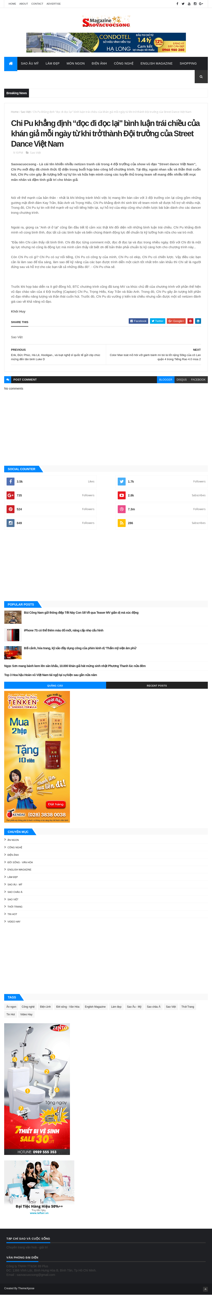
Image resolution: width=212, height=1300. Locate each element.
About (24, 3)
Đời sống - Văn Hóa (20, 867)
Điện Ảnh (99, 64)
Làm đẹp (12, 882)
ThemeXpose (26, 1293)
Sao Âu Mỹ (30, 64)
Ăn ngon (13, 845)
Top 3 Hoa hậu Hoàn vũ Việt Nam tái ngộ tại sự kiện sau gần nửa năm (50, 680)
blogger (165, 385)
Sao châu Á (14, 897)
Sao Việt (26, 113)
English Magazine (157, 64)
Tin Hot (12, 919)
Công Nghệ (124, 64)
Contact (37, 3)
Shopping (188, 64)
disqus (182, 385)
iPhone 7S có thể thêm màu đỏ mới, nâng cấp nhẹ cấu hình (63, 635)
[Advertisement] (106, 571)
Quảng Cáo (55, 690)
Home (12, 3)
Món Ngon (76, 64)
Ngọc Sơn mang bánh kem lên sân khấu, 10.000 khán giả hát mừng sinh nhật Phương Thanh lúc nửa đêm (75, 671)
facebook (198, 385)
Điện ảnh (13, 860)
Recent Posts (157, 690)
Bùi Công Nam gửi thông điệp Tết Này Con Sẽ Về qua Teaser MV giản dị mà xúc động (81, 618)
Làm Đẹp (53, 64)
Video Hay (13, 926)
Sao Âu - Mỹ (14, 889)
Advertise (53, 3)
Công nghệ (14, 852)
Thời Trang (14, 912)
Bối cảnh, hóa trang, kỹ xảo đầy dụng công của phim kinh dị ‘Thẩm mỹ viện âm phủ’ (80, 653)
